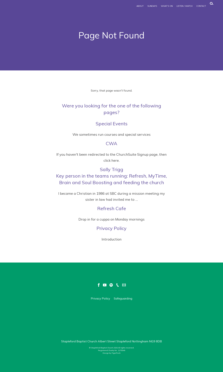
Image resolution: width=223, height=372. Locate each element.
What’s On (167, 6)
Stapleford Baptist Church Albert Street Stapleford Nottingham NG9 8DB (111, 341)
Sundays (152, 6)
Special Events (112, 123)
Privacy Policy (111, 228)
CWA (111, 143)
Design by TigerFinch (112, 353)
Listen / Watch (185, 6)
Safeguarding (123, 298)
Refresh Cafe (111, 208)
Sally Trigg (111, 176)
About (140, 6)
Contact (201, 6)
